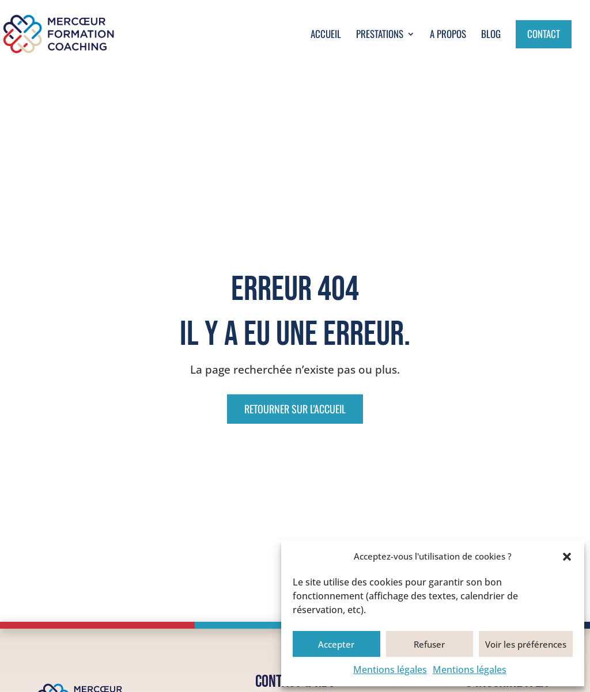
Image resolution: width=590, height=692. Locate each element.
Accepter (336, 644)
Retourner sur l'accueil (295, 408)
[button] (567, 556)
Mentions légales (390, 669)
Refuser (429, 644)
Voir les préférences (525, 644)
